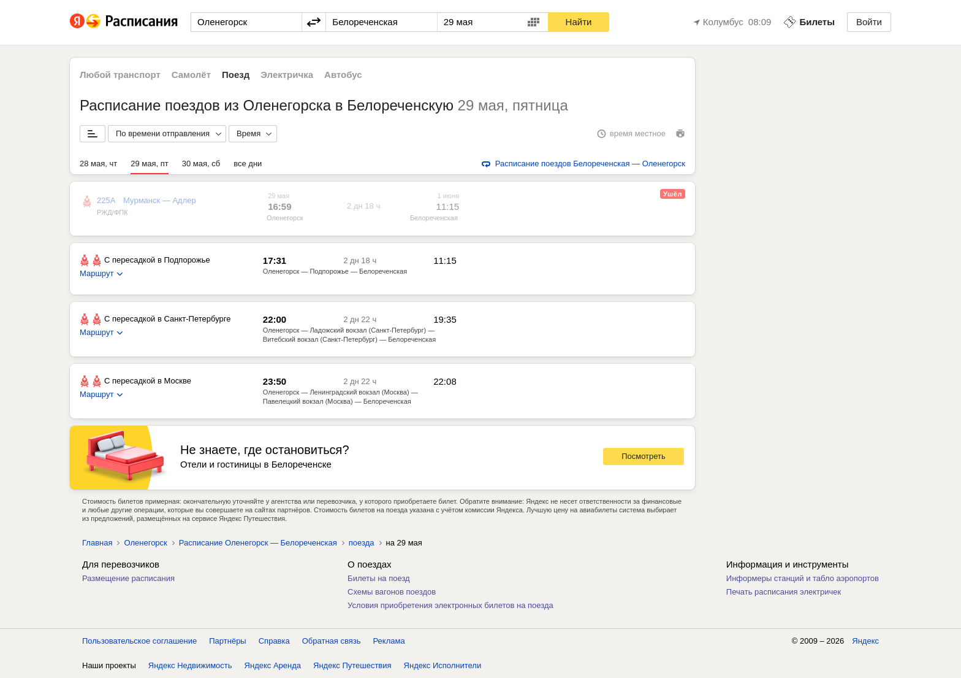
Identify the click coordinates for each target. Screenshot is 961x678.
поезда (361, 542)
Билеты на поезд (379, 578)
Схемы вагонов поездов (392, 591)
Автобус (343, 74)
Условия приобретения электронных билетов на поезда (450, 605)
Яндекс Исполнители (443, 665)
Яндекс (865, 640)
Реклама (389, 640)
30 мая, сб (201, 163)
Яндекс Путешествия (352, 665)
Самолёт (191, 74)
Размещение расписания (128, 578)
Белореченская (434, 218)
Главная (97, 542)
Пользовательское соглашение (139, 640)
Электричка (286, 74)
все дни (248, 163)
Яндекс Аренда (273, 665)
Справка (274, 640)
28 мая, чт (98, 163)
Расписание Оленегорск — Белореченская (258, 542)
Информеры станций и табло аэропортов (802, 578)
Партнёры (227, 640)
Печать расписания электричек (783, 591)
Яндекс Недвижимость (190, 665)
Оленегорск (285, 218)
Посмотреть (643, 456)
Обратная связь (331, 640)
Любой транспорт (120, 74)
